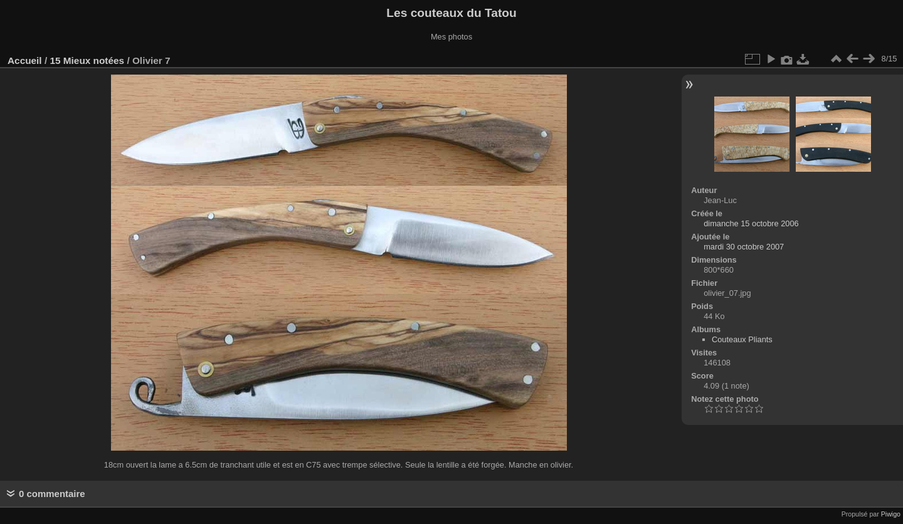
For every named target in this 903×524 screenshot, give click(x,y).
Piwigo (890, 514)
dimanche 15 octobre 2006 (751, 223)
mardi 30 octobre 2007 (744, 246)
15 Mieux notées (87, 60)
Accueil (25, 60)
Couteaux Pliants (742, 339)
